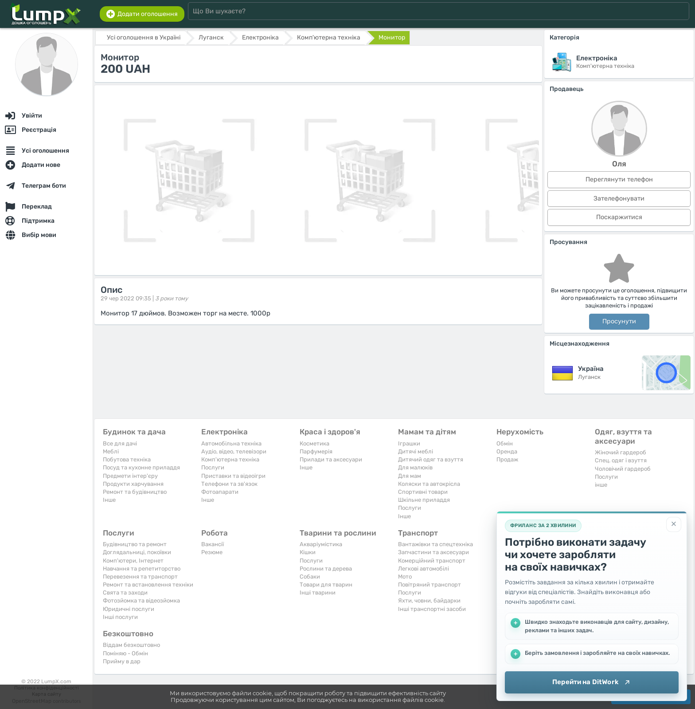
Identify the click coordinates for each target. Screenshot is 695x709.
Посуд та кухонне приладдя (141, 467)
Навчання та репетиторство (141, 568)
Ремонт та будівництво (135, 491)
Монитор (392, 37)
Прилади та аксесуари (331, 459)
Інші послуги (120, 617)
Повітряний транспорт (429, 584)
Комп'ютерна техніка (230, 459)
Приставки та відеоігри (233, 476)
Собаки (310, 576)
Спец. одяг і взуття (621, 460)
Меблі (111, 451)
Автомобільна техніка (231, 443)
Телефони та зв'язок (229, 484)
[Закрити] (673, 524)
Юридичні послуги (128, 609)
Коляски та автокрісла (429, 484)
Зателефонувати (618, 198)
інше (601, 484)
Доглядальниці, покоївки (137, 552)
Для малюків (415, 467)
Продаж (507, 459)
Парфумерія (316, 451)
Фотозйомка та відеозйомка (141, 600)
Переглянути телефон (619, 179)
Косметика (314, 443)
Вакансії (212, 544)
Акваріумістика (321, 544)
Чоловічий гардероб (623, 468)
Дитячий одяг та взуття (430, 459)
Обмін (504, 443)
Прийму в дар (122, 661)
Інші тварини (318, 592)
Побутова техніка (127, 459)
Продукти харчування (133, 484)
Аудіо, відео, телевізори (233, 451)
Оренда (506, 451)
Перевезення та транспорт (140, 576)
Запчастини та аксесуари (433, 552)
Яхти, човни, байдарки (429, 600)
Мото (405, 576)
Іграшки (409, 443)
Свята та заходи (125, 592)
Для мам (409, 476)
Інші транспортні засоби (432, 609)
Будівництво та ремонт (135, 544)
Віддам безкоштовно (131, 645)
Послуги (212, 467)
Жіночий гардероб (620, 452)
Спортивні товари (423, 491)
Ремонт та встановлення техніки (148, 584)
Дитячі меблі (415, 451)
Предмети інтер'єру (130, 476)
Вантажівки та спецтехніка (435, 544)
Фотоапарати (219, 491)
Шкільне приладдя (424, 499)
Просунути (619, 321)
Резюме (212, 552)
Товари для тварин (326, 584)
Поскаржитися (619, 217)
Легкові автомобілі (423, 568)
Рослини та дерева (326, 568)
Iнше (109, 499)
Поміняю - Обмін (125, 653)
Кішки (308, 552)
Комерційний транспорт (431, 560)
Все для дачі (120, 443)
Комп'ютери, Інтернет (133, 560)
